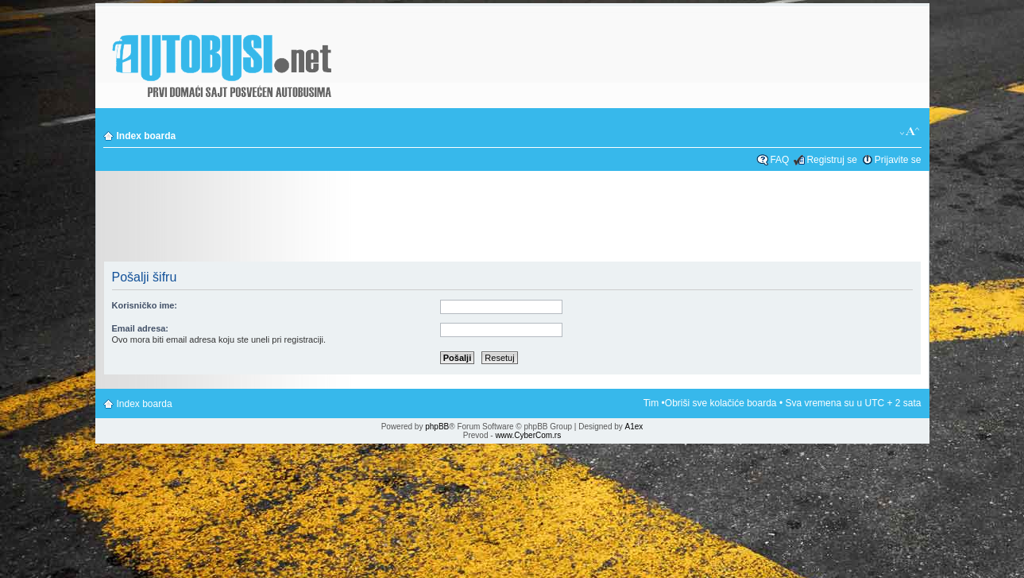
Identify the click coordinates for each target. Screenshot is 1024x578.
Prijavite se (898, 159)
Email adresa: (140, 328)
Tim (651, 403)
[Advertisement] (512, 218)
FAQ (779, 159)
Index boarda (146, 136)
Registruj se (831, 159)
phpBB (437, 426)
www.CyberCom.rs (528, 435)
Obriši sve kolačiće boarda (721, 403)
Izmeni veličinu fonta (910, 132)
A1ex (634, 426)
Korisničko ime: (145, 305)
